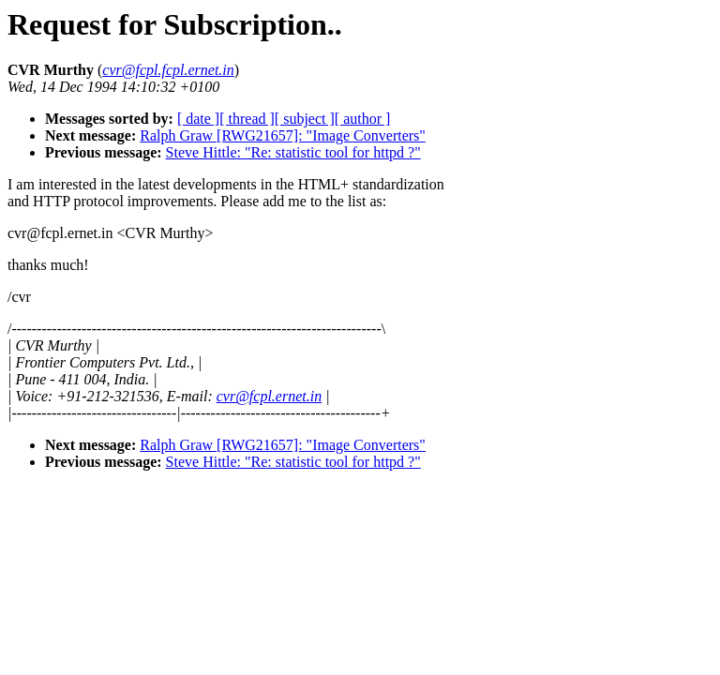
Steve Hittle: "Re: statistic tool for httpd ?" (293, 152)
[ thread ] (247, 119)
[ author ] (363, 119)
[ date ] (198, 119)
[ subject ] (305, 119)
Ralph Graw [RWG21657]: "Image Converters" (283, 135)
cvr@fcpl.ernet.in (269, 396)
